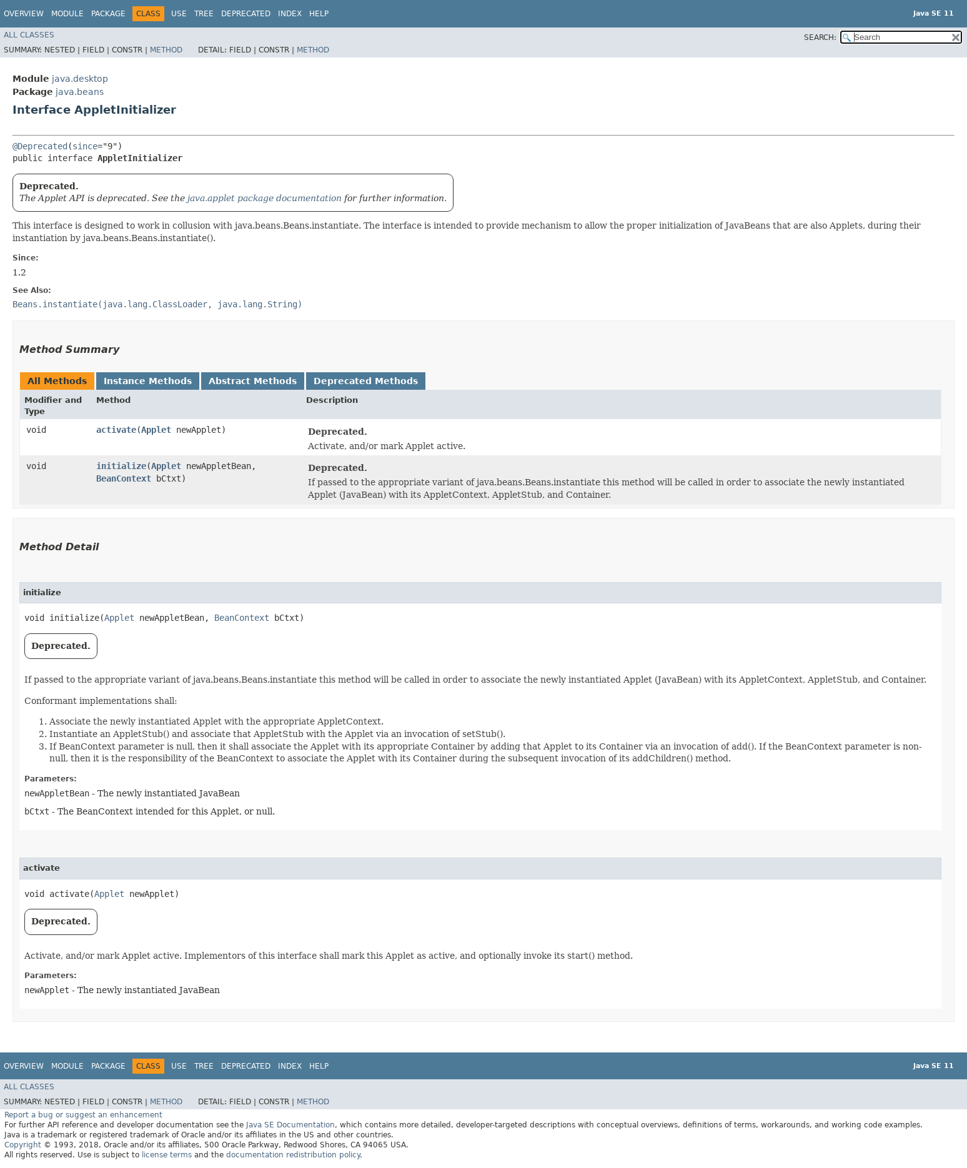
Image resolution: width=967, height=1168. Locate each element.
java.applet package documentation (264, 198)
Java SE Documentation (290, 1125)
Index (290, 13)
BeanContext (123, 478)
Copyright (22, 1145)
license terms (167, 1155)
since (84, 146)
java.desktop (80, 79)
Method (166, 50)
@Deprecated (39, 146)
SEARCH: (820, 37)
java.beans (80, 92)
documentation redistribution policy (293, 1155)
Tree (204, 13)
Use (179, 13)
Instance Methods (148, 381)
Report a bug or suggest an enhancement (83, 1115)
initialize (121, 466)
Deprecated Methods (366, 381)
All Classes (29, 35)
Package (108, 13)
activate (116, 430)
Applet (156, 430)
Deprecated (245, 13)
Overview (24, 13)
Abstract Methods (253, 381)
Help (319, 13)
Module (67, 13)
